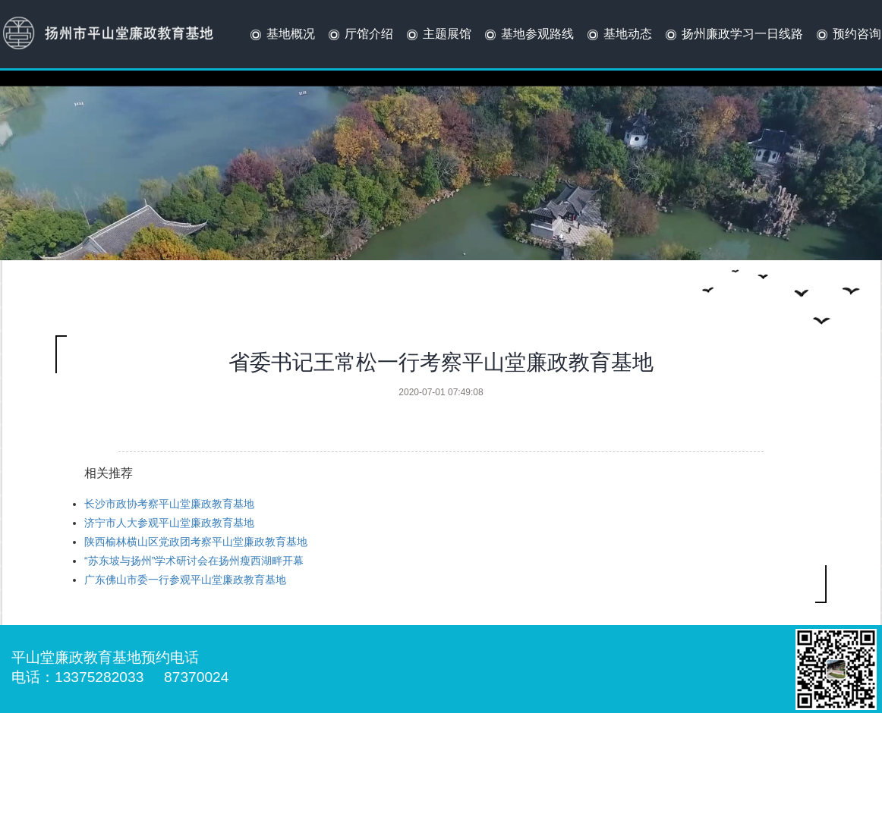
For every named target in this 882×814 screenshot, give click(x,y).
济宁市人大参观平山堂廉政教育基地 (169, 523)
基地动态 (618, 35)
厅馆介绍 (359, 35)
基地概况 (281, 35)
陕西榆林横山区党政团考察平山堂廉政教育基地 (195, 542)
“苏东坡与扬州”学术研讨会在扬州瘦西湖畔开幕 (194, 561)
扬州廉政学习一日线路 (733, 35)
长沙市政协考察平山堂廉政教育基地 (169, 504)
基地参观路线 (528, 35)
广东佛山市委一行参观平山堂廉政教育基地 (185, 580)
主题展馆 (437, 35)
